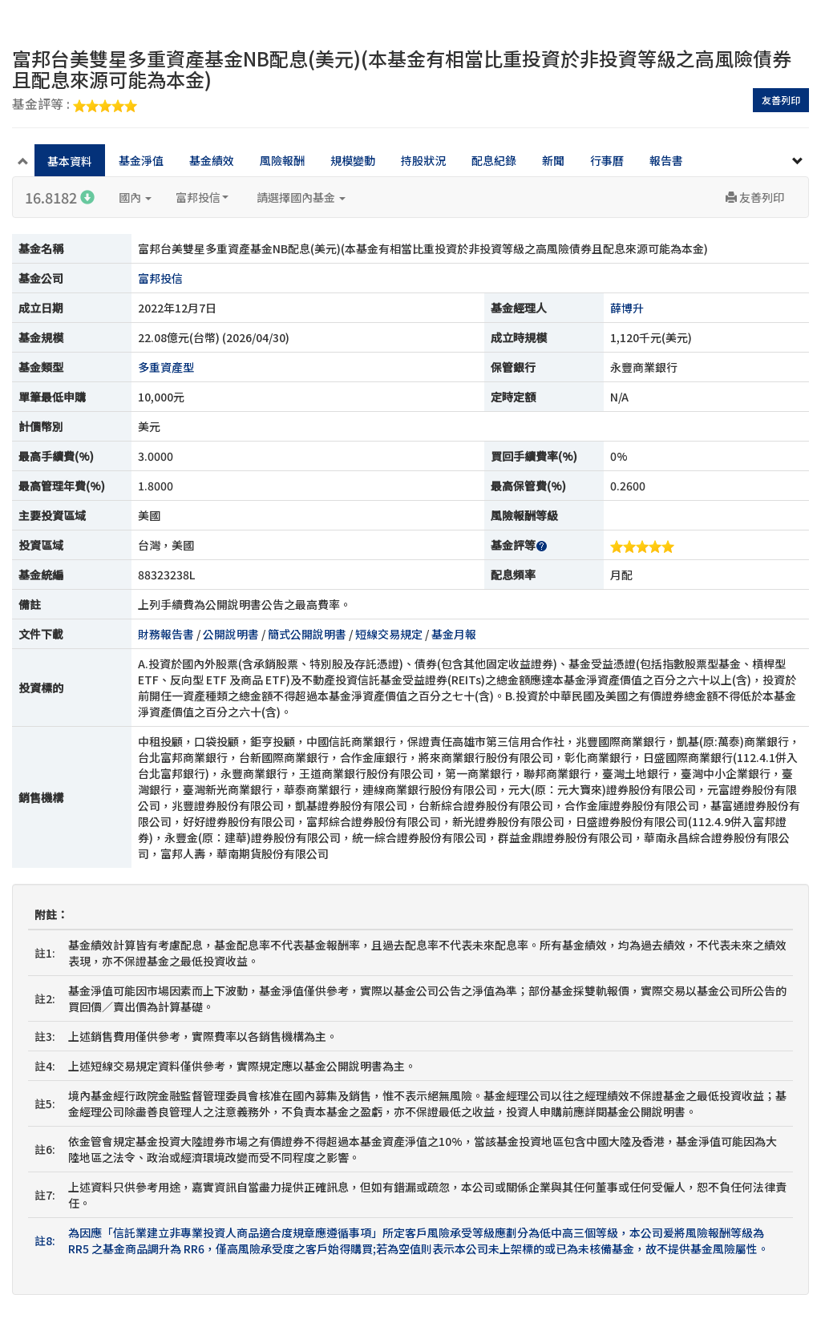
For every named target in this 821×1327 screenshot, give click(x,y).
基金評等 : (74, 105)
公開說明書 (231, 634)
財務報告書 (166, 634)
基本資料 (69, 161)
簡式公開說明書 (307, 634)
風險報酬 (282, 160)
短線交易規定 (389, 634)
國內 (135, 197)
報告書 (666, 160)
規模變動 (352, 160)
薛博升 (627, 308)
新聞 (553, 160)
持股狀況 (423, 160)
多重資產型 (166, 367)
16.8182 (60, 197)
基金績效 (211, 160)
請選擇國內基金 (301, 197)
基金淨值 (141, 160)
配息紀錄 (493, 160)
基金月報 (453, 634)
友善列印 (781, 100)
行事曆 (607, 160)
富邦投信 (202, 197)
